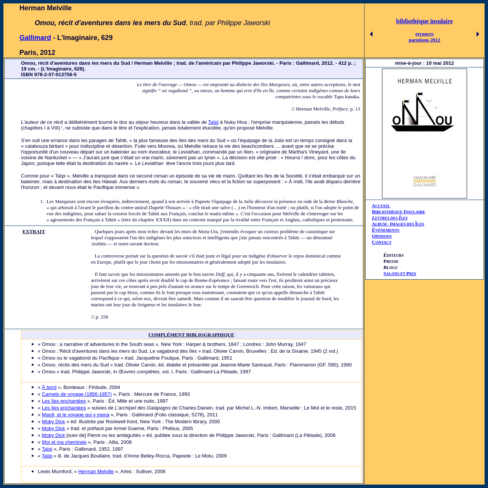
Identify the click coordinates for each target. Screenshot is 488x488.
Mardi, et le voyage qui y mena (75, 415)
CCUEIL (382, 206)
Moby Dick (53, 421)
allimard (38, 38)
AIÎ (398, 224)
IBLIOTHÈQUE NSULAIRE (400, 212)
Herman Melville (96, 471)
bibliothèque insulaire (424, 21)
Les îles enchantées (64, 401)
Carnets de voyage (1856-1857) (77, 394)
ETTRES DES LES (391, 218)
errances (425, 34)
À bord (49, 387)
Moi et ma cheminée (64, 442)
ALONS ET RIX (400, 274)
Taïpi (213, 122)
